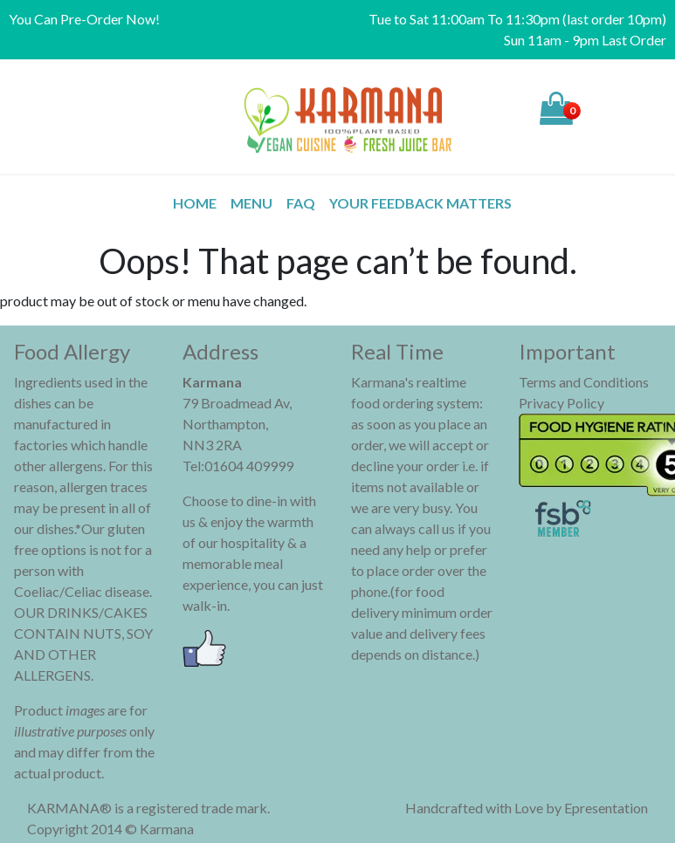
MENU (251, 203)
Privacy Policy (561, 402)
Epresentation (606, 807)
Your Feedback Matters (420, 203)
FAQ (300, 203)
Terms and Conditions (584, 382)
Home (195, 203)
